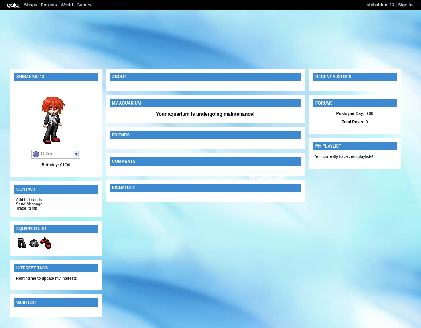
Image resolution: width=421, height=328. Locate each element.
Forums (49, 4)
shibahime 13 (381, 4)
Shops (30, 4)
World (67, 4)
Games (84, 4)
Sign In (405, 4)
